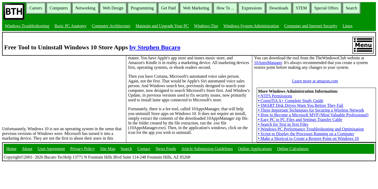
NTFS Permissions (275, 96)
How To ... (225, 8)
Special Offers (326, 8)
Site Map (107, 148)
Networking (85, 8)
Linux (348, 26)
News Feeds (166, 148)
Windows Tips (206, 26)
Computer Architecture (111, 26)
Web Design (113, 8)
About (27, 148)
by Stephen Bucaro (154, 47)
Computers (59, 8)
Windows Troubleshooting (27, 26)
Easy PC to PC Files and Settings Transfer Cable (300, 119)
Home (11, 148)
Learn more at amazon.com (315, 81)
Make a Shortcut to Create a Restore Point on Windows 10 (308, 138)
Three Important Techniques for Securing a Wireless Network (311, 110)
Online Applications (255, 148)
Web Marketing (196, 8)
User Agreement (51, 148)
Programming (142, 8)
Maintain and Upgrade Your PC (161, 26)
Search (351, 8)
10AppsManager (268, 62)
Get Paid (168, 8)
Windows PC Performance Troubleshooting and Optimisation (311, 129)
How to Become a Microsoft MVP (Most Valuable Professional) (313, 115)
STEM (301, 8)
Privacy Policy (82, 148)
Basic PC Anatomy (71, 26)
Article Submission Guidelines (207, 148)
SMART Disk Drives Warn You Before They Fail (300, 105)
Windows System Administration (251, 26)
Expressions (252, 8)
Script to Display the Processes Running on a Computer (306, 134)
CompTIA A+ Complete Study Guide (290, 100)
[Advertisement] (41, 88)
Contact (143, 148)
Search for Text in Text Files (283, 124)
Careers (35, 8)
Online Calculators (292, 148)
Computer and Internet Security (310, 26)
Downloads (278, 8)
